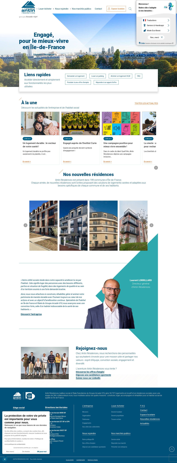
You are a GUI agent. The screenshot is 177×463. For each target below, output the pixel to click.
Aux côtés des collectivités (91, 426)
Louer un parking (97, 76)
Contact (121, 7)
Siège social (19, 407)
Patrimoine (85, 419)
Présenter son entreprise (119, 447)
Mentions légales (93, 460)
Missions (85, 412)
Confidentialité (80, 460)
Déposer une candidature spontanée (94, 447)
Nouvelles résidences (150, 419)
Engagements (86, 423)
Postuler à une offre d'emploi (78, 82)
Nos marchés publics (104, 7)
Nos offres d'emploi (88, 443)
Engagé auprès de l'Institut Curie (80, 143)
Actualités (144, 423)
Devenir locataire (116, 412)
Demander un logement (75, 76)
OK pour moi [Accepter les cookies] (42, 452)
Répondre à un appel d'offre (106, 82)
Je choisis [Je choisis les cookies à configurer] (26, 452)
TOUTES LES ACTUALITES (146, 103)
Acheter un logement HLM (120, 76)
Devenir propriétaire (117, 415)
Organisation (86, 415)
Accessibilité (69, 460)
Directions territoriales (56, 407)
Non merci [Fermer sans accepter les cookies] (10, 452)
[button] (156, 168)
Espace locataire (139, 7)
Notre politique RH (88, 439)
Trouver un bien (116, 419)
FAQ (138, 76)
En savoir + (27, 161)
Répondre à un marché (118, 443)
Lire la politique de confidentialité (15, 444)
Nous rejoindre (84, 7)
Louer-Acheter (68, 7)
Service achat (115, 439)
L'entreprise (52, 7)
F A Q (142, 405)
